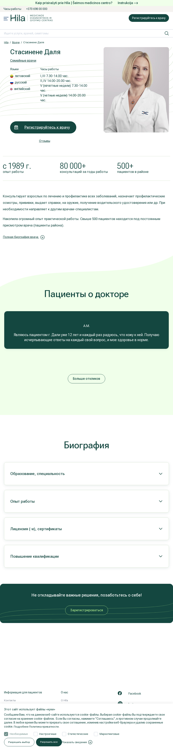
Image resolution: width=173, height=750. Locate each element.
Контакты (10, 700)
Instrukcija (128, 3)
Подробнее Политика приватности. (37, 726)
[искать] (167, 33)
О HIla (64, 700)
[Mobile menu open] (6, 19)
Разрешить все (97, 742)
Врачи (16, 42)
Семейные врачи (23, 60)
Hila (6, 42)
